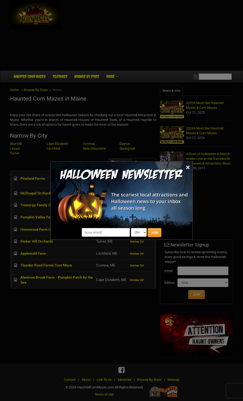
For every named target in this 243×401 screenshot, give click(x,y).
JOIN (154, 233)
